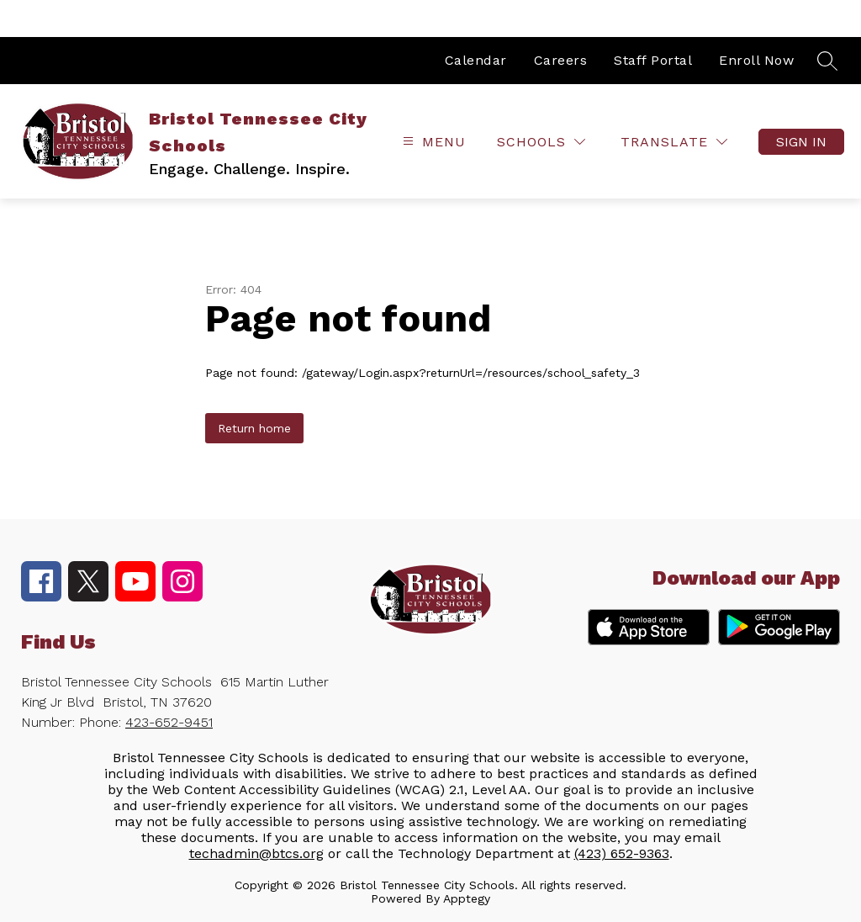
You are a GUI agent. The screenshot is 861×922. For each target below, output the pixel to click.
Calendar (476, 60)
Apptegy (466, 898)
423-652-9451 (169, 722)
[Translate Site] (674, 141)
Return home (254, 428)
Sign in (801, 142)
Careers (561, 60)
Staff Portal (653, 60)
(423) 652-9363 (621, 853)
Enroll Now (756, 60)
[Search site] (827, 60)
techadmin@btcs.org (256, 853)
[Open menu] (432, 141)
